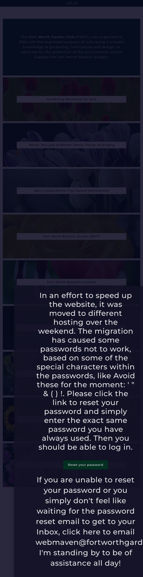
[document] (71, 288)
